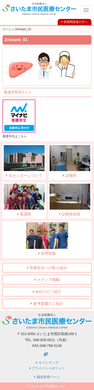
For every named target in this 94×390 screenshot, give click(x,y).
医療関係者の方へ (76, 22)
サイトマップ (48, 363)
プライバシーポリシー (48, 368)
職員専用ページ (48, 377)
